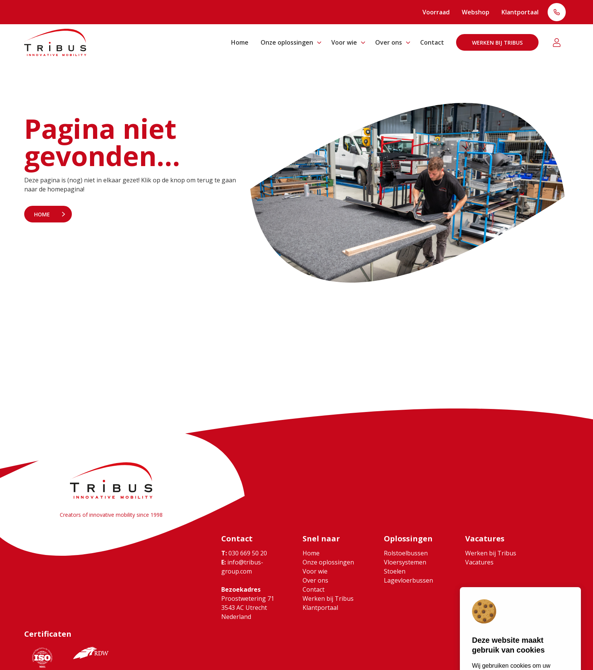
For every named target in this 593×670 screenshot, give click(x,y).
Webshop (475, 12)
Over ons (388, 42)
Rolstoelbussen (406, 553)
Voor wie (344, 42)
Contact (432, 42)
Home (239, 42)
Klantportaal (520, 12)
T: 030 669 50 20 (557, 13)
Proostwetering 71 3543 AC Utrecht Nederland (247, 607)
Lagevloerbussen (408, 580)
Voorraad (436, 12)
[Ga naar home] (55, 42)
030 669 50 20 (244, 553)
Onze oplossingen (287, 42)
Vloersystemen (405, 562)
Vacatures (479, 562)
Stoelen (394, 571)
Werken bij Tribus (497, 42)
